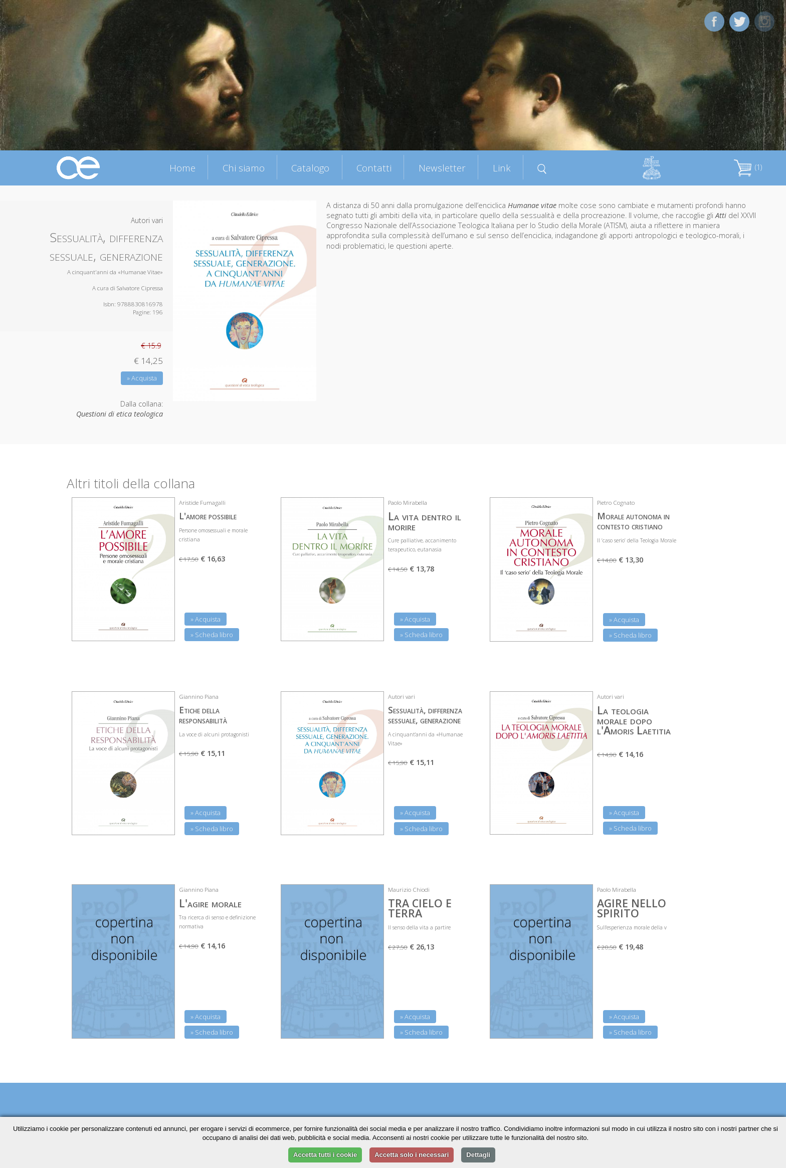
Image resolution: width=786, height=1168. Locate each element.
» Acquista (142, 377)
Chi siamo (244, 167)
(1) (748, 167)
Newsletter (442, 167)
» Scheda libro (211, 634)
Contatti (373, 167)
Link (502, 167)
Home (182, 167)
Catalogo (310, 167)
